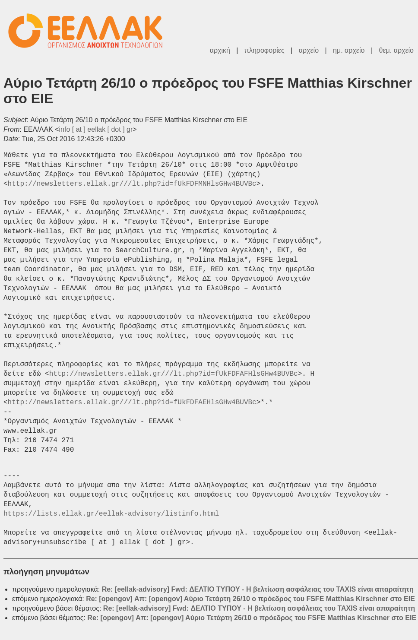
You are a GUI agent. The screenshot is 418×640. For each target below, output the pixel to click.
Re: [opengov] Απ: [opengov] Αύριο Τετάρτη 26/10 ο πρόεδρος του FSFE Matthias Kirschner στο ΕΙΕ (250, 598)
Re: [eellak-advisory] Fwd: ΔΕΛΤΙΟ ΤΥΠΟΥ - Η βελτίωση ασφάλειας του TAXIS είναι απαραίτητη (258, 589)
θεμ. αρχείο (396, 50)
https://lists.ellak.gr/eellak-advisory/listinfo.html (111, 514)
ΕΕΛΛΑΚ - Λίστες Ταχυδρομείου (89, 31)
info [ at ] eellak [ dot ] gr (96, 129)
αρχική (220, 50)
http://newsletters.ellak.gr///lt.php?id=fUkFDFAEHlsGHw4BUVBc (132, 402)
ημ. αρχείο (348, 50)
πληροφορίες (264, 50)
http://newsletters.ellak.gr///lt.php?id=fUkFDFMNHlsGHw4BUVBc (132, 184)
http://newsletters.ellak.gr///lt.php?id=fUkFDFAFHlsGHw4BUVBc (173, 374)
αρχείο (309, 50)
